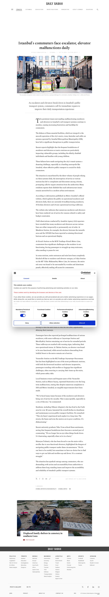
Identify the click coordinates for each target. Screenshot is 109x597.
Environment (58, 560)
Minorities (65, 9)
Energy (46, 563)
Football (80, 558)
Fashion (57, 567)
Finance (46, 565)
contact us (59, 593)
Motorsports (81, 563)
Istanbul (29, 9)
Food (56, 565)
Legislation (12, 560)
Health (57, 558)
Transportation (48, 574)
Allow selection (54, 323)
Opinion (93, 556)
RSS (75, 593)
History (57, 574)
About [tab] (83, 278)
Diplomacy (12, 558)
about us (42, 593)
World (34, 556)
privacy (25, 593)
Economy (46, 560)
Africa (34, 567)
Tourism (46, 567)
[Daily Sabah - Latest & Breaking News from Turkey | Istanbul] (54, 3)
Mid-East (34, 558)
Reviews (69, 569)
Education (39, 9)
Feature (57, 576)
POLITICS (12, 556)
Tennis (80, 565)
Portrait (69, 565)
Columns (92, 558)
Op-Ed (91, 560)
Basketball (81, 560)
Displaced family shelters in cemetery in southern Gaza (43, 535)
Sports (81, 556)
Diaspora (89, 9)
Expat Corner (78, 9)
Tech (45, 569)
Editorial (92, 565)
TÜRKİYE (19, 9)
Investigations (52, 9)
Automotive (47, 558)
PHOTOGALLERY (30, 540)
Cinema (69, 558)
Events (68, 563)
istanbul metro (62, 489)
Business (47, 556)
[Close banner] (94, 273)
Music (68, 560)
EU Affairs (12, 565)
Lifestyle (58, 556)
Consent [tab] (26, 278)
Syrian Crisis (35, 569)
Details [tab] (54, 278)
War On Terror (13, 563)
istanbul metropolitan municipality (46, 489)
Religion (57, 572)
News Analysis (13, 567)
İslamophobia (36, 572)
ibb (70, 489)
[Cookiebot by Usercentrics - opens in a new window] (82, 273)
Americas (34, 563)
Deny (27, 323)
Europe (34, 560)
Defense (46, 572)
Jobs (10, 593)
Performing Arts (71, 567)
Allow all (82, 323)
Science (57, 569)
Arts (68, 556)
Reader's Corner (94, 563)
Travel (57, 563)
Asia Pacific (35, 565)
